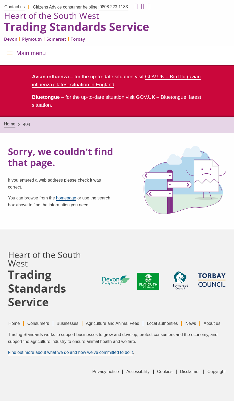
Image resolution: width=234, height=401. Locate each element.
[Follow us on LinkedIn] (148, 6)
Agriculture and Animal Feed (114, 323)
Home (9, 124)
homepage (66, 198)
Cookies (163, 372)
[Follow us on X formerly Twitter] (141, 6)
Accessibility (136, 372)
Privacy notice (103, 372)
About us (215, 323)
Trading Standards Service (78, 27)
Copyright (216, 372)
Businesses (69, 323)
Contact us (15, 7)
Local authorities (165, 323)
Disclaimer (189, 372)
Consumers (39, 323)
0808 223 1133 (113, 7)
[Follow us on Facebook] (135, 6)
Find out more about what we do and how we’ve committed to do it (70, 353)
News (194, 323)
